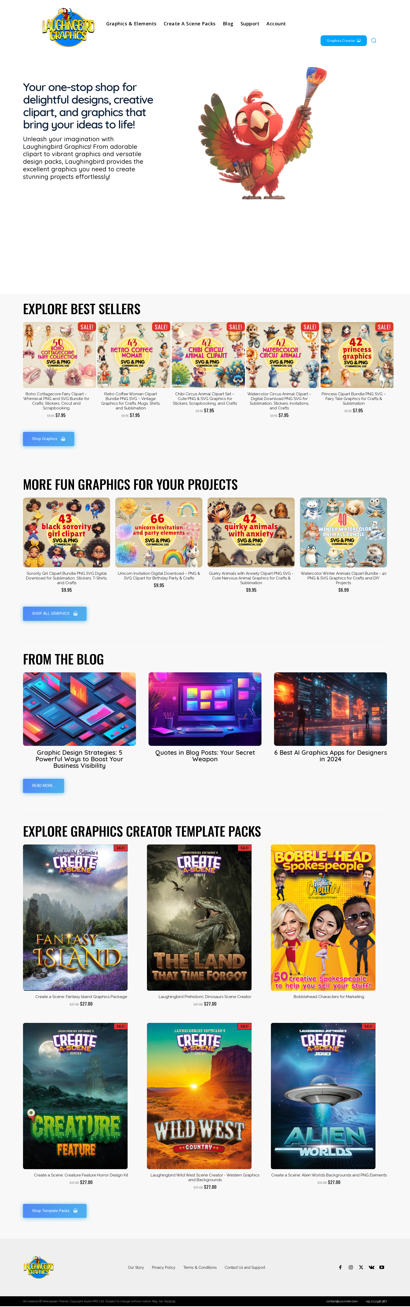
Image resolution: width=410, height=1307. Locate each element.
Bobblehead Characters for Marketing (329, 997)
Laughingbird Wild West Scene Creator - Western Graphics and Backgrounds (205, 1178)
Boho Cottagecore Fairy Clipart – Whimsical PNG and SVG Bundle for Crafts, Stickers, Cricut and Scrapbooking (56, 401)
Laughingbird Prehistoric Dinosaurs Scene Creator (205, 997)
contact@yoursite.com (342, 1302)
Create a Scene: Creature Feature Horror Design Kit (81, 1175)
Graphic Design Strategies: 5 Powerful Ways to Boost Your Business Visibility (79, 759)
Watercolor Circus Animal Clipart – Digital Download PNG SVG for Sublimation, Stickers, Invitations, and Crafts (279, 401)
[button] (374, 40)
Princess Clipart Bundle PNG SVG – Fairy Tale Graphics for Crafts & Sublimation (354, 399)
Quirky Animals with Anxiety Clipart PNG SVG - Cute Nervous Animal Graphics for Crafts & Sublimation (251, 578)
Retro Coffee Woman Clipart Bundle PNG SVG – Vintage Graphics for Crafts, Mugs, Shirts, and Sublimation (130, 401)
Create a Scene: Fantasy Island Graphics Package (81, 997)
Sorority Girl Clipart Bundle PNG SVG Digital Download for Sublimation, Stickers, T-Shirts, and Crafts (66, 578)
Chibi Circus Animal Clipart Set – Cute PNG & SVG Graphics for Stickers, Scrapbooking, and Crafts (205, 399)
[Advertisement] (205, 254)
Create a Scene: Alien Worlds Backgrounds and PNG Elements (329, 1175)
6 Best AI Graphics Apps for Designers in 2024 (330, 756)
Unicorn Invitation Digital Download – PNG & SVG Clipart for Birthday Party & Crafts (159, 576)
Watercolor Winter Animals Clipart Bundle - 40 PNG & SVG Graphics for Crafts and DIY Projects (343, 578)
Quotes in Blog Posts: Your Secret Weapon (205, 756)
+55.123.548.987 (376, 1302)
